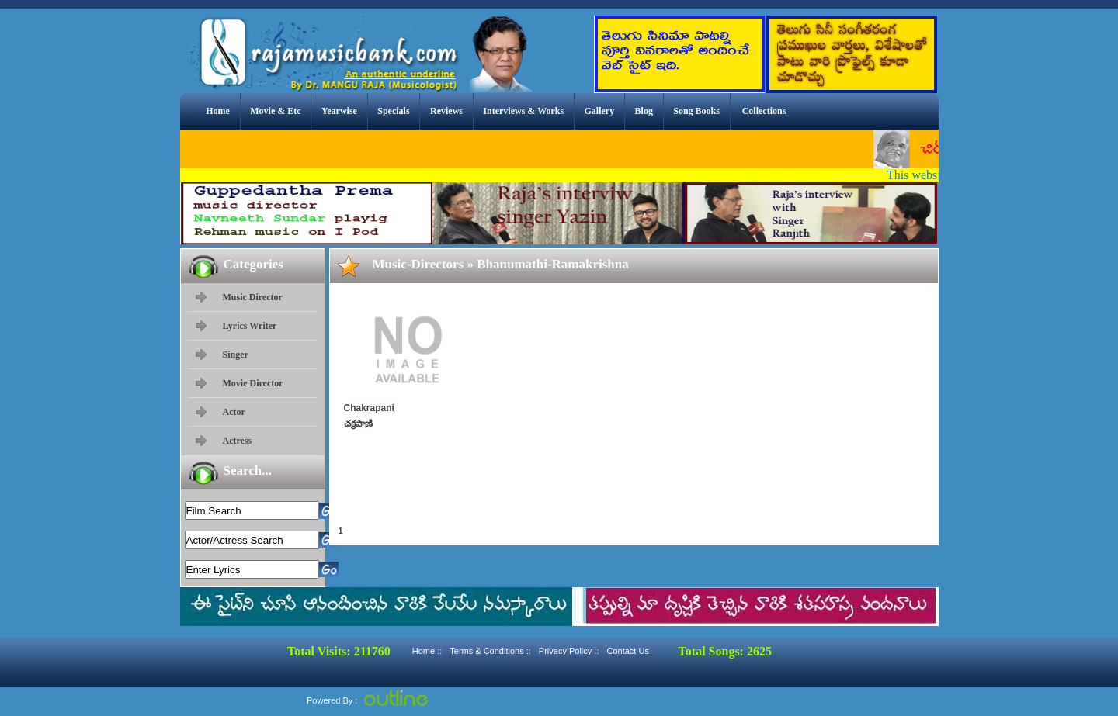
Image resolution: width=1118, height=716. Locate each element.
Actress (237, 440)
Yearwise (339, 110)
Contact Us (627, 650)
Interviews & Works (523, 110)
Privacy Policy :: (569, 650)
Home (218, 110)
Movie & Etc (275, 110)
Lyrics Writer (250, 325)
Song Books (696, 110)
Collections (764, 110)
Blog (644, 110)
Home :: (427, 650)
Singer (235, 354)
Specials (393, 110)
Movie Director (253, 383)
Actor (234, 411)
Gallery (600, 110)
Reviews (446, 110)
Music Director (253, 297)
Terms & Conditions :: (490, 650)
